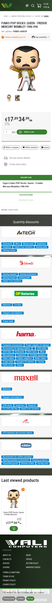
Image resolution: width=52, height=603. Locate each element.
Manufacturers (33, 567)
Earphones (41, 243)
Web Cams (32, 351)
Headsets (7, 247)
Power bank (8, 321)
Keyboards (7, 243)
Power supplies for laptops (37, 345)
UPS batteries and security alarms (17, 432)
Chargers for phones (25, 361)
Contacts (7, 559)
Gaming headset (10, 274)
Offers (29, 559)
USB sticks (41, 348)
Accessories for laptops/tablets (16, 348)
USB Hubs (7, 351)
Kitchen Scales (27, 463)
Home (5, 16)
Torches (17, 304)
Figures (37, 16)
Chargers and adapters (12, 313)
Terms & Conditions (11, 572)
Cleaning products (40, 460)
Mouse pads (28, 243)
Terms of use (8, 576)
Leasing (6, 567)
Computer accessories (12, 345)
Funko (46, 16)
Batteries (7, 304)
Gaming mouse (9, 250)
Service (6, 563)
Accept (30, 598)
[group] (26, 68)
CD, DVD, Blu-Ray (10, 408)
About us (7, 555)
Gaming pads (41, 247)
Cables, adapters (24, 358)
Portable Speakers (38, 355)
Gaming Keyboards (28, 274)
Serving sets (42, 463)
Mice (17, 243)
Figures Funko (13, 210)
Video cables (8, 358)
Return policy (32, 563)
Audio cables (40, 358)
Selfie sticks (8, 365)
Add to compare (11, 147)
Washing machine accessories (16, 460)
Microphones (8, 355)
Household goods (10, 463)
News (28, 555)
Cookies (20, 598)
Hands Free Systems (23, 247)
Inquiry (45, 147)
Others (19, 365)
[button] (41, 37)
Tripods (40, 361)
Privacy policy (9, 580)
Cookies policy (9, 584)
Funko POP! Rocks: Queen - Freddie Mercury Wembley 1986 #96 (13, 513)
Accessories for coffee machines (17, 456)
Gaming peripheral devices (21, 16)
